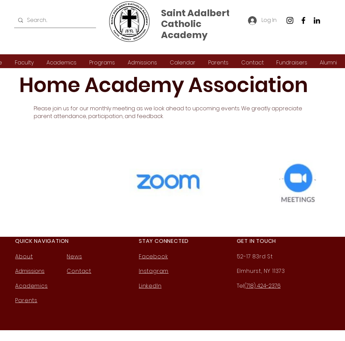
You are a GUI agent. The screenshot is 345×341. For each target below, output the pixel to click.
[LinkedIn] (316, 20)
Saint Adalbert (195, 13)
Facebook (153, 256)
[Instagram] (289, 20)
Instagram (153, 271)
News (74, 256)
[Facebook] (303, 20)
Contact (79, 271)
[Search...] (54, 20)
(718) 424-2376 (262, 286)
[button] (24, 62)
